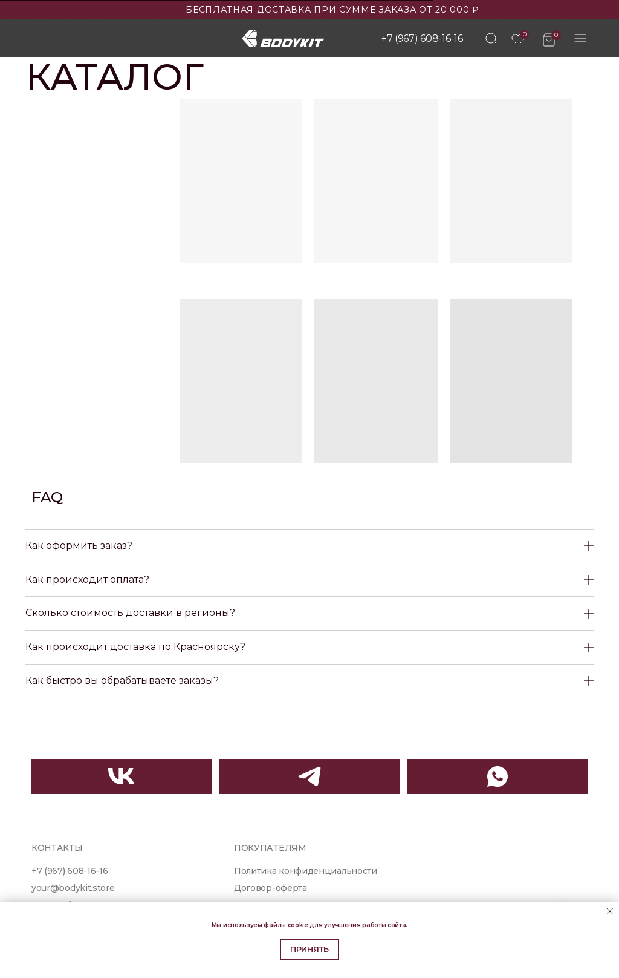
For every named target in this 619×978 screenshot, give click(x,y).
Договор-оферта (270, 887)
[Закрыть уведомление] (610, 911)
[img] (491, 38)
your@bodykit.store (72, 887)
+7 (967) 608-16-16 (421, 38)
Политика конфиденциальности (305, 870)
